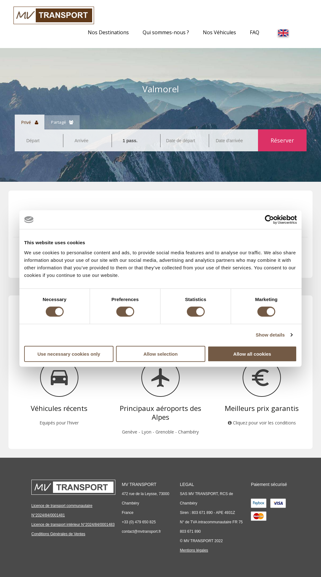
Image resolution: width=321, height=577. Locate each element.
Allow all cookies (252, 353)
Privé (29, 122)
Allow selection (160, 353)
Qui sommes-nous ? (166, 32)
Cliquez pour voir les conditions (262, 423)
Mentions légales (194, 550)
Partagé (62, 122)
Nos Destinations (108, 32)
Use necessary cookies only (68, 353)
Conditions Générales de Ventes (58, 534)
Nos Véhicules (219, 32)
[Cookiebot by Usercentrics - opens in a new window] (269, 219)
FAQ (254, 32)
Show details (270, 334)
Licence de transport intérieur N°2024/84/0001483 (73, 524)
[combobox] (39, 140)
